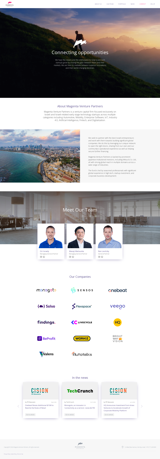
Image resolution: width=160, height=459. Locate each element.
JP (154, 4)
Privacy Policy (7, 454)
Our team (110, 4)
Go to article (30, 415)
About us (98, 4)
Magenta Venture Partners (9, 4)
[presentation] (18, 406)
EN (151, 4)
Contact (142, 4)
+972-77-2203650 (151, 447)
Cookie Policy (14, 454)
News (133, 4)
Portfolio (122, 4)
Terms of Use (20, 454)
